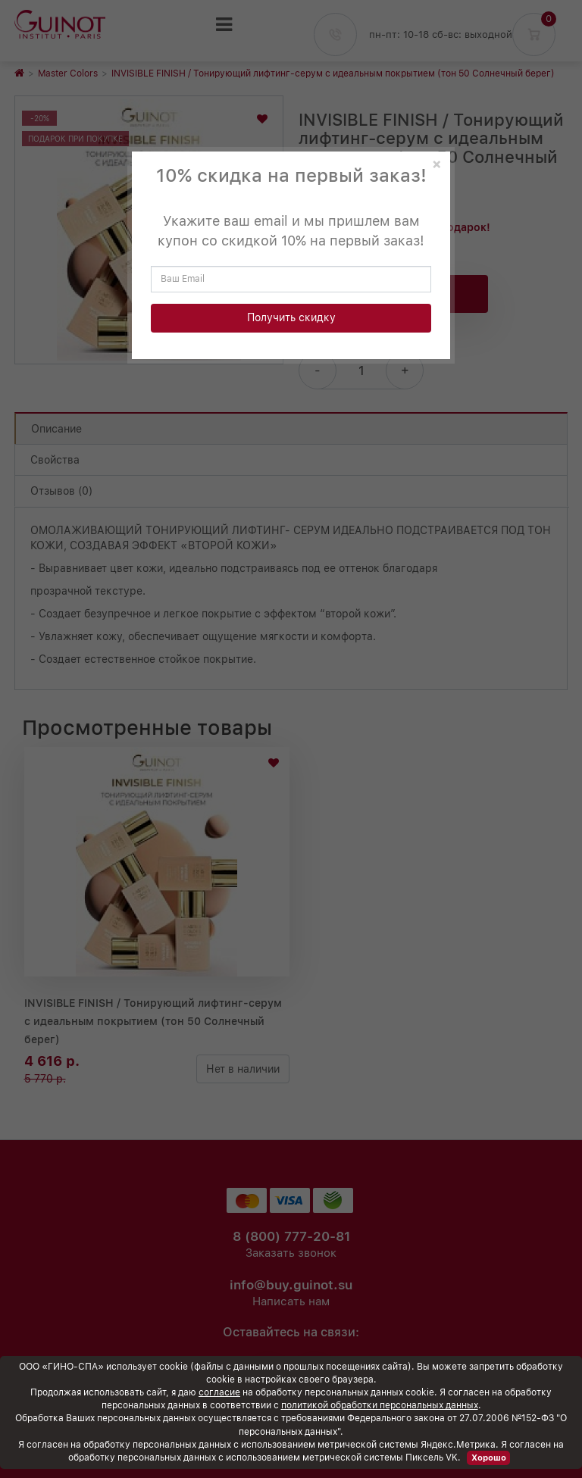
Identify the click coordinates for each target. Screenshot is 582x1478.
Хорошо (488, 1458)
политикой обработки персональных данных (379, 1405)
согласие (219, 1392)
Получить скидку (291, 317)
